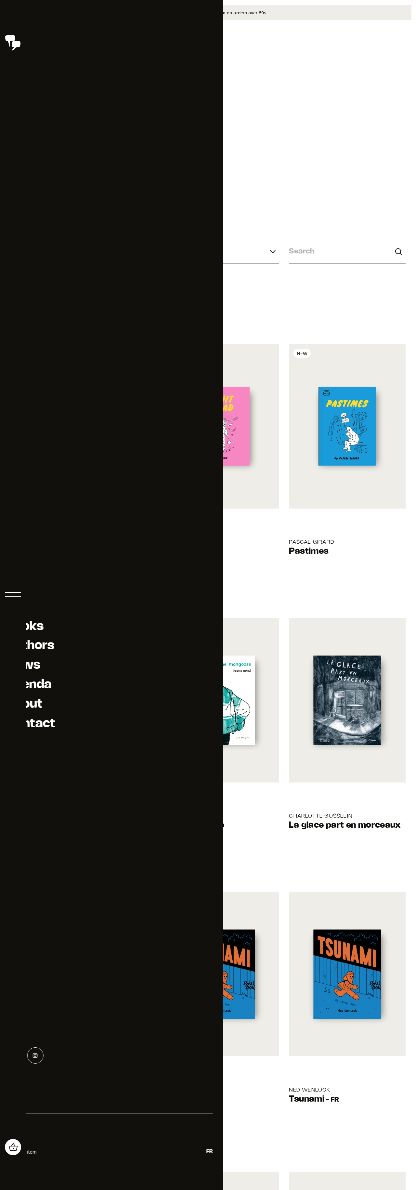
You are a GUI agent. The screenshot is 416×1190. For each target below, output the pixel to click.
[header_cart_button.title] (13, 1147)
